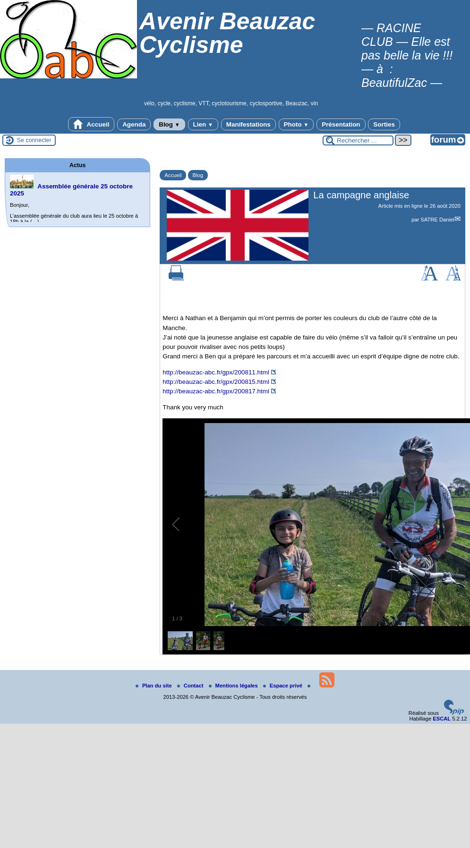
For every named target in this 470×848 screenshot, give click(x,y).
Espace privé (283, 685)
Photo (296, 124)
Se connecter (34, 140)
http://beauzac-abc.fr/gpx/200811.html (215, 372)
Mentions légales (234, 685)
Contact (191, 685)
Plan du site (154, 685)
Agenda (133, 124)
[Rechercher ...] (358, 140)
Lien (203, 124)
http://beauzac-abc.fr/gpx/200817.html (215, 391)
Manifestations (248, 124)
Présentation (341, 124)
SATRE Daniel (437, 219)
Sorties (384, 124)
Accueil (91, 124)
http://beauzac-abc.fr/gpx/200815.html (215, 381)
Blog (169, 124)
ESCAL (442, 718)
